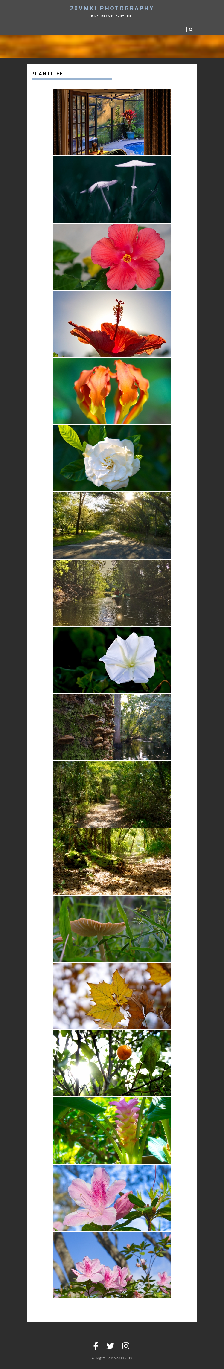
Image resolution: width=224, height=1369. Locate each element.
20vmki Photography (112, 8)
